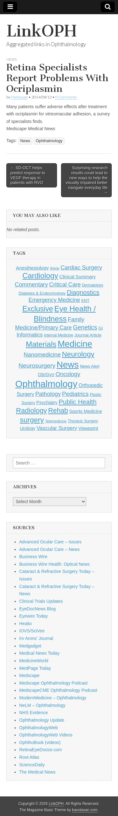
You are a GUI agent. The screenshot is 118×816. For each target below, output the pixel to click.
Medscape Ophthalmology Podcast (53, 683)
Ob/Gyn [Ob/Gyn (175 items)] (46, 374)
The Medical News (37, 771)
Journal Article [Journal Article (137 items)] (88, 335)
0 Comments (66, 97)
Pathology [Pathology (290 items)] (48, 394)
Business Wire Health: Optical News (54, 564)
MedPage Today (35, 668)
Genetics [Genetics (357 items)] (85, 327)
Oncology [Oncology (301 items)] (68, 374)
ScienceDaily (32, 764)
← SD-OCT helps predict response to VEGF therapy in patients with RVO (27, 175)
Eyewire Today (33, 616)
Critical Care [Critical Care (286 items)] (65, 284)
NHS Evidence (33, 712)
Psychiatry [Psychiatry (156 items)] (46, 402)
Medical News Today (39, 653)
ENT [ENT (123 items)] (85, 300)
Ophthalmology (49, 141)
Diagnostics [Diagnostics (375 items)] (83, 292)
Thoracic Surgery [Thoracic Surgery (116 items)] (83, 421)
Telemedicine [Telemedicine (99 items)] (55, 421)
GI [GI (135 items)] (100, 328)
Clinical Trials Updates (41, 601)
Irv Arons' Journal (36, 638)
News (11, 59)
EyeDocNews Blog (37, 608)
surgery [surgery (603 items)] (32, 420)
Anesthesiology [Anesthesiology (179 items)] (32, 267)
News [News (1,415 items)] (68, 364)
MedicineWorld (33, 660)
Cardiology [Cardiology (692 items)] (40, 276)
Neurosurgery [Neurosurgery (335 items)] (37, 365)
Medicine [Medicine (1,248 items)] (75, 344)
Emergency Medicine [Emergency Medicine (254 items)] (54, 300)
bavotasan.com (85, 810)
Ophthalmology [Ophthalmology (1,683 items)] (46, 384)
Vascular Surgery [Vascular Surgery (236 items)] (57, 428)
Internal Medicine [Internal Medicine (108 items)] (58, 335)
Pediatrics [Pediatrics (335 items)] (75, 394)
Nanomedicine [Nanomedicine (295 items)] (42, 354)
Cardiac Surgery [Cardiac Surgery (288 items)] (81, 267)
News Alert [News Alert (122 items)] (89, 366)
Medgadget (30, 645)
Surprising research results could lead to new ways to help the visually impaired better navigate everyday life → (87, 180)
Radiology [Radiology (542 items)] (31, 410)
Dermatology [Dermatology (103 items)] (92, 285)
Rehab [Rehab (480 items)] (58, 410)
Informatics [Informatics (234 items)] (30, 335)
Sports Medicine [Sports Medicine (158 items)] (85, 411)
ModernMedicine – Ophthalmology (52, 697)
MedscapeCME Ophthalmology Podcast (58, 690)
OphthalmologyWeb (38, 727)
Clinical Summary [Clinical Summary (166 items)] (77, 276)
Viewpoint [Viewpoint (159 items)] (88, 428)
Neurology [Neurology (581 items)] (78, 354)
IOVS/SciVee (32, 630)
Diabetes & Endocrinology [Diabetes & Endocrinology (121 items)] (42, 293)
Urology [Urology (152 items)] (27, 428)
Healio (25, 623)
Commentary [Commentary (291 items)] (31, 284)
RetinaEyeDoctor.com (40, 749)
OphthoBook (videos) (40, 742)
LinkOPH (41, 31)
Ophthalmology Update (41, 720)
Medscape (19, 97)
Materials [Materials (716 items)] (41, 344)
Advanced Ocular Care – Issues (50, 541)
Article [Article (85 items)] (54, 268)
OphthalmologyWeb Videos (45, 734)
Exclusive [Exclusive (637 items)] (37, 309)
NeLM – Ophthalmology (42, 705)
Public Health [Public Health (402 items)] (77, 401)
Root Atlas (29, 757)
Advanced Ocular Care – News (49, 549)
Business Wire (33, 556)
